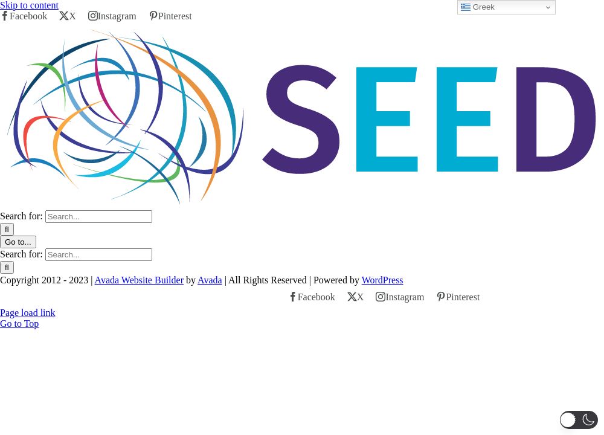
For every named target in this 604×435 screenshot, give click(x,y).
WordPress (382, 280)
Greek (478, 7)
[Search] (7, 229)
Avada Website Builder (139, 280)
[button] (579, 420)
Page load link (28, 313)
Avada (210, 280)
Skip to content (29, 5)
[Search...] (98, 216)
